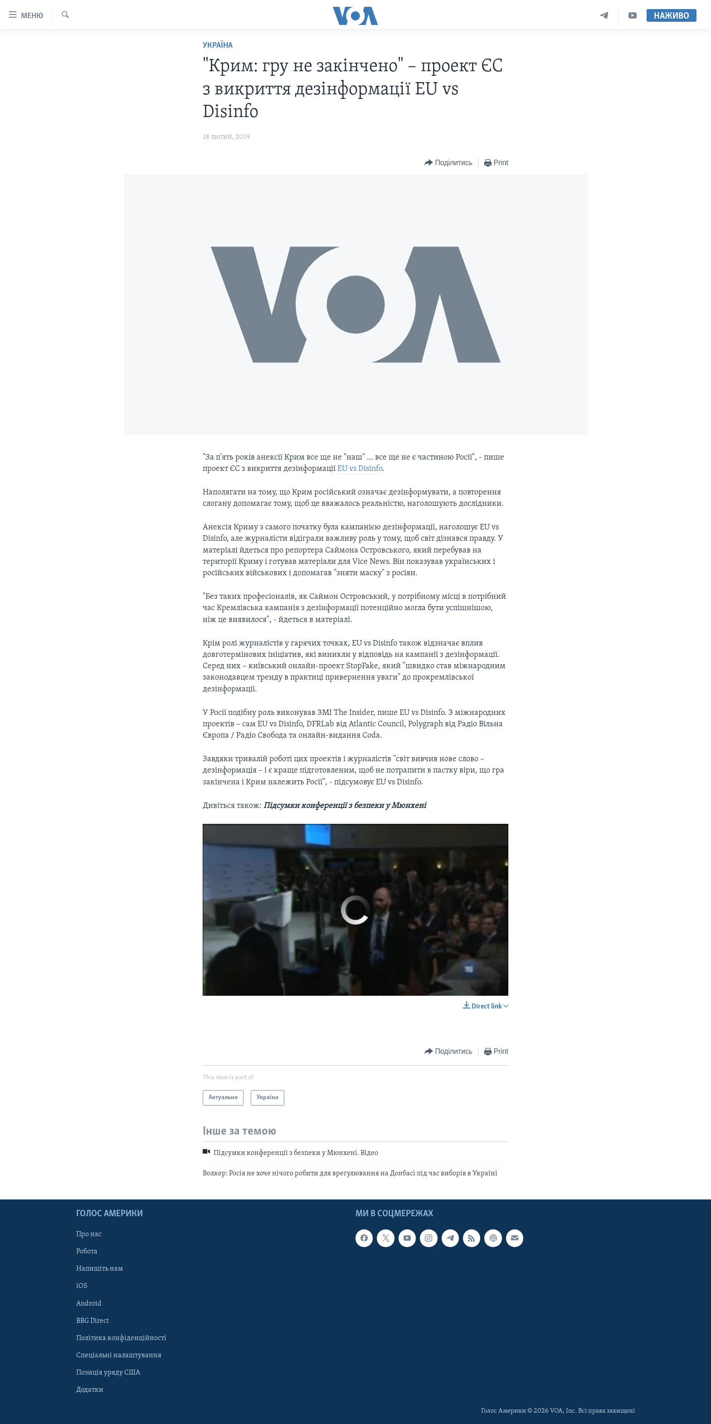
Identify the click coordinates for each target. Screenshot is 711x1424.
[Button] (448, 163)
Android (89, 1303)
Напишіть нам (99, 1268)
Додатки (89, 1390)
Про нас (89, 1234)
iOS (82, 1286)
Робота (86, 1251)
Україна (218, 45)
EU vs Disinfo (359, 469)
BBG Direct (92, 1320)
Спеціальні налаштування (118, 1355)
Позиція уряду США (108, 1372)
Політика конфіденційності (121, 1337)
